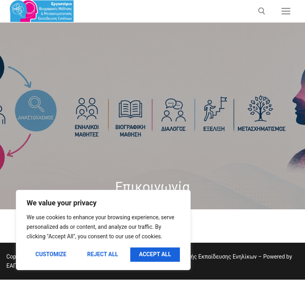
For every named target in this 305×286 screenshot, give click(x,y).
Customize (50, 254)
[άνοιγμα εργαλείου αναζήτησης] (261, 11)
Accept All (155, 254)
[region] (103, 230)
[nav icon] (286, 11)
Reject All (102, 254)
